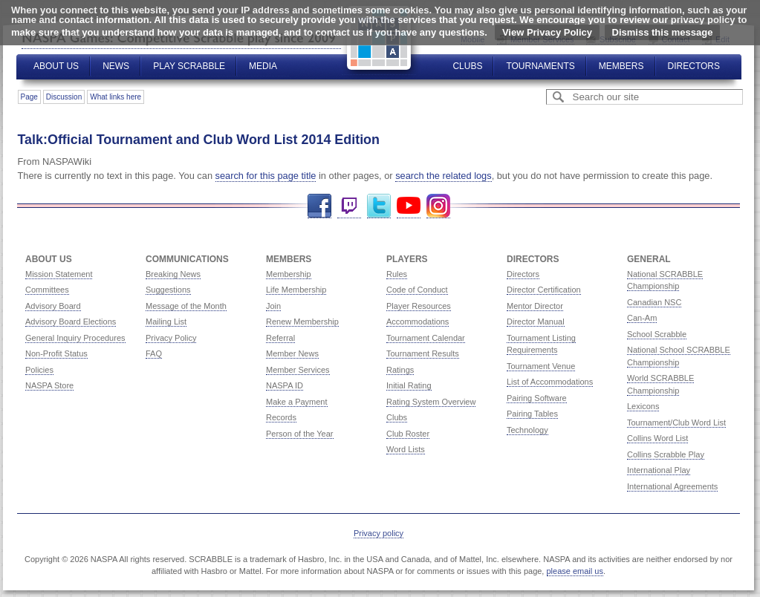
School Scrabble (656, 334)
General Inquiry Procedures (75, 337)
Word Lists (405, 449)
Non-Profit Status (56, 353)
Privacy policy (378, 533)
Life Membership (296, 289)
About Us (56, 66)
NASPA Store (49, 385)
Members (621, 66)
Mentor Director (535, 305)
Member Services (298, 369)
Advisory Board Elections (70, 321)
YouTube (408, 206)
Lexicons (643, 406)
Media (263, 66)
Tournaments (540, 66)
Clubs (467, 66)
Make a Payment (297, 401)
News (116, 66)
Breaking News (173, 274)
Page (29, 97)
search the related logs (443, 175)
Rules (396, 274)
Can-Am (642, 317)
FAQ (154, 353)
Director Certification (544, 289)
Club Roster (407, 433)
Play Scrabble (189, 66)
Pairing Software (537, 398)
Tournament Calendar (425, 337)
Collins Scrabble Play (665, 454)
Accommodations (417, 321)
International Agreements (672, 486)
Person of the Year (300, 433)
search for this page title (265, 175)
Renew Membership (302, 321)
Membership (288, 274)
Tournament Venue (541, 366)
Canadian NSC (654, 302)
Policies (39, 369)
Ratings (400, 369)
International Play (658, 470)
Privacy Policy (171, 337)
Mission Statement (58, 274)
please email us (575, 571)
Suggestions (168, 289)
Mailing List (166, 321)
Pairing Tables (532, 413)
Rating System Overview (430, 401)
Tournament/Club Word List (676, 422)
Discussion (64, 97)
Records (281, 417)
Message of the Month (186, 305)
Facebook (319, 206)
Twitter (379, 206)
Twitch (349, 206)
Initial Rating (409, 385)
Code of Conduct (417, 289)
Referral (280, 337)
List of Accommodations (550, 381)
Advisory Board (53, 305)
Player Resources (418, 305)
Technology (527, 429)
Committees (47, 289)
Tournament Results (422, 353)
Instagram (438, 206)
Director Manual (536, 321)
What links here (115, 97)
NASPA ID (284, 385)
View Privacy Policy (547, 32)
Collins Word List (657, 438)
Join (273, 305)
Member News (292, 353)
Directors (694, 66)
